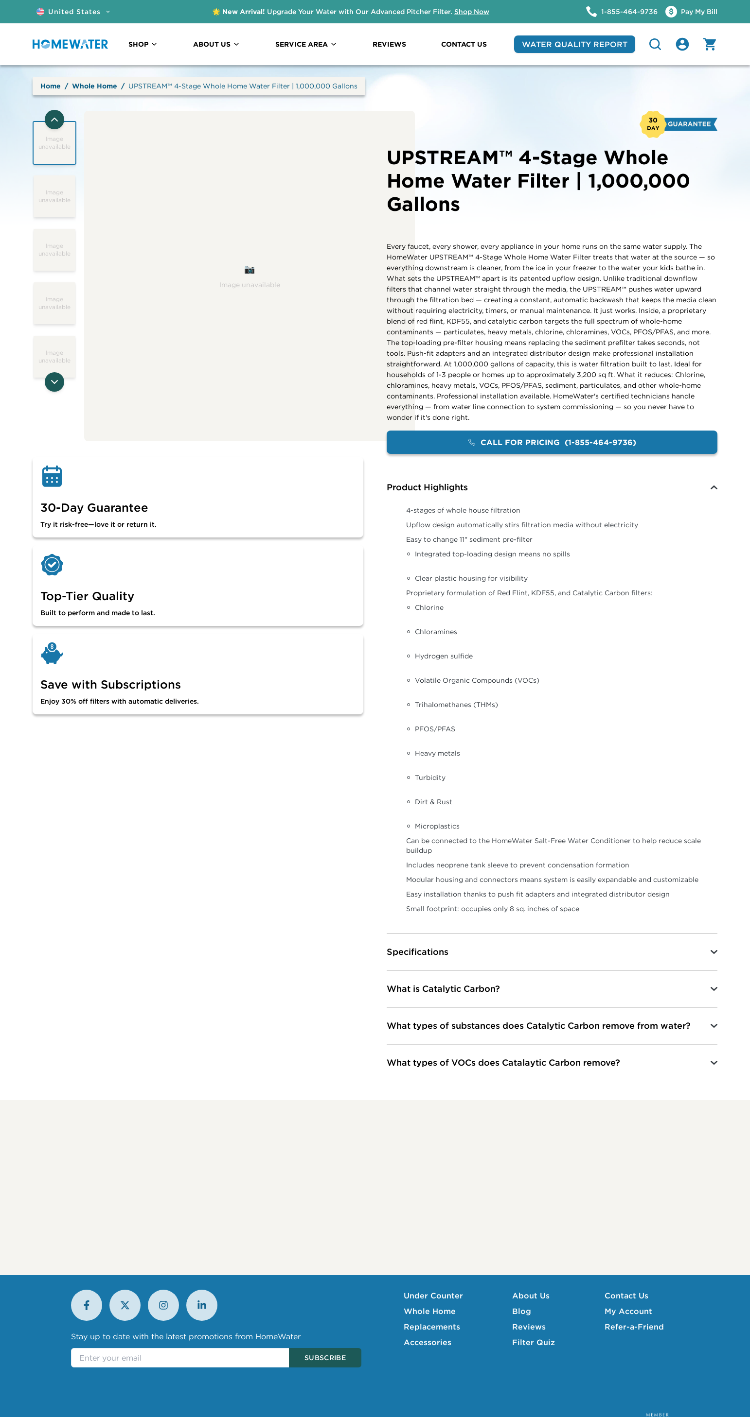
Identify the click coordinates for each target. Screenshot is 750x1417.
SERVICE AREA (306, 44)
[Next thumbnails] (54, 382)
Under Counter (433, 1295)
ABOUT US (216, 44)
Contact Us (626, 1295)
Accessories (427, 1342)
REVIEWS (389, 44)
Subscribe (325, 1357)
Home (50, 86)
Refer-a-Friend (634, 1326)
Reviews (529, 1326)
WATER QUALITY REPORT (574, 44)
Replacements (432, 1326)
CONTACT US (464, 44)
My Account (628, 1311)
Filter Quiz (533, 1342)
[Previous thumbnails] (54, 119)
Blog (521, 1311)
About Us (531, 1295)
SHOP (143, 44)
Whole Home (94, 86)
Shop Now (471, 11)
